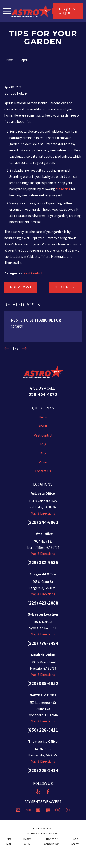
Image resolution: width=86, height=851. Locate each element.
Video (43, 462)
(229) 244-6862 (43, 522)
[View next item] (24, 348)
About (43, 426)
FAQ (43, 444)
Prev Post (21, 287)
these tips (62, 189)
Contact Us (43, 471)
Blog (43, 453)
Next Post (65, 287)
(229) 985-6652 (43, 683)
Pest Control (33, 273)
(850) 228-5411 (43, 730)
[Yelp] (38, 791)
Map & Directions (43, 513)
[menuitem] (9, 841)
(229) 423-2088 (43, 603)
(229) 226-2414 (43, 770)
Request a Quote (68, 11)
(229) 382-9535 (43, 562)
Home (43, 417)
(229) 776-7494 (43, 643)
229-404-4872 (43, 395)
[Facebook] (48, 791)
